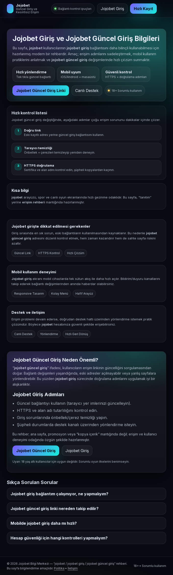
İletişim (73, 568)
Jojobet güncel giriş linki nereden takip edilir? (55, 508)
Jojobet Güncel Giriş (36, 450)
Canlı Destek (87, 90)
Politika (59, 568)
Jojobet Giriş (112, 8)
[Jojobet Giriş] (27, 8)
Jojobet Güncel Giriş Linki (40, 90)
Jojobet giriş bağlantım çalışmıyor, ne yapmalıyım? (59, 493)
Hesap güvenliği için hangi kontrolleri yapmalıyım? (59, 538)
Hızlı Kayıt (143, 8)
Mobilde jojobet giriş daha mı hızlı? (44, 523)
